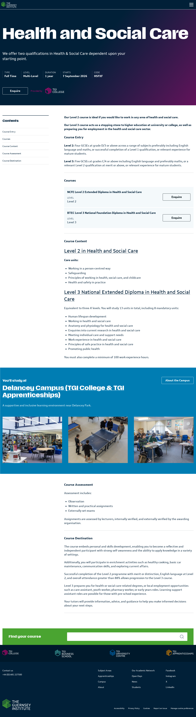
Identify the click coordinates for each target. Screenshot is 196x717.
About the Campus (177, 386)
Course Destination (11, 167)
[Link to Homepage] (16, 704)
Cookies (146, 708)
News (134, 681)
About (101, 687)
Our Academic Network (143, 670)
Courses (6, 145)
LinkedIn (170, 687)
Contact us (7, 670)
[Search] (188, 10)
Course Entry (8, 137)
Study (119, 10)
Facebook (170, 670)
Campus (138, 10)
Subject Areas (104, 670)
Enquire (15, 97)
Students (159, 10)
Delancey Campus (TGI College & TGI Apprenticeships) (63, 397)
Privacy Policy (134, 708)
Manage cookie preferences (182, 708)
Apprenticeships (106, 676)
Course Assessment (11, 159)
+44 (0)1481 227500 (12, 674)
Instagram (171, 676)
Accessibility (119, 708)
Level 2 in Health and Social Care (101, 257)
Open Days (137, 676)
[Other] (176, 10)
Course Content (10, 152)
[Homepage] (14, 8)
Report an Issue (160, 708)
